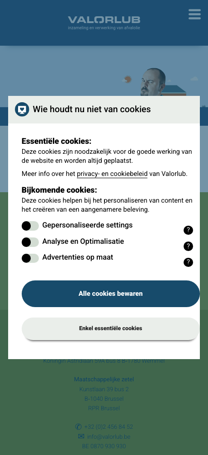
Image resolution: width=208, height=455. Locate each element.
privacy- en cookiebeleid (112, 174)
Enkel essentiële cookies (110, 328)
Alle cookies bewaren (111, 293)
